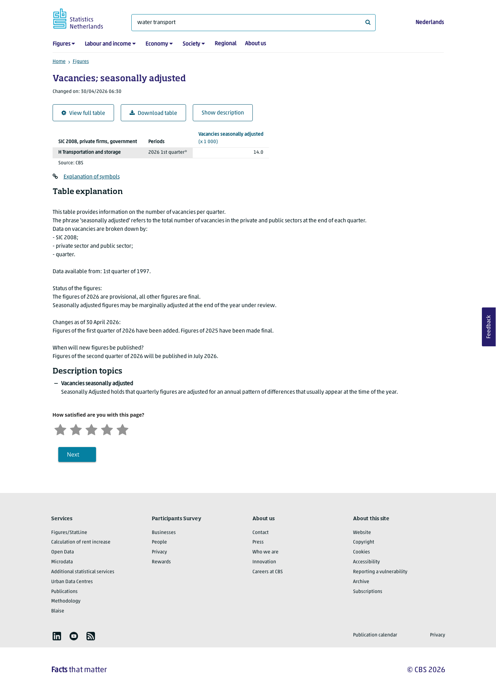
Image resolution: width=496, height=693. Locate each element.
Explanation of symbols (92, 177)
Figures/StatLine (69, 532)
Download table (153, 113)
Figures (61, 44)
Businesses (164, 532)
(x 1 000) (230, 137)
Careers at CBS (267, 572)
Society (191, 44)
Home (59, 61)
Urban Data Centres (72, 582)
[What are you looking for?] (253, 22)
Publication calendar (375, 635)
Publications (64, 591)
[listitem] (56, 636)
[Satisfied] (107, 429)
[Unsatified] (76, 429)
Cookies (361, 552)
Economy (156, 44)
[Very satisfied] (122, 429)
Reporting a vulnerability (380, 572)
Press (258, 542)
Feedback (489, 327)
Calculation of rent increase (80, 542)
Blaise (57, 611)
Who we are (265, 552)
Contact (260, 532)
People (159, 542)
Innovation (264, 562)
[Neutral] (91, 429)
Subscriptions (367, 591)
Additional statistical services (82, 572)
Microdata (62, 562)
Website (362, 532)
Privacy (159, 552)
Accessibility (366, 562)
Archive (361, 582)
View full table (83, 113)
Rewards (161, 562)
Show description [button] (223, 113)
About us (255, 44)
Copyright (363, 542)
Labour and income (108, 44)
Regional (226, 44)
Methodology (65, 601)
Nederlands (430, 22)
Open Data (62, 552)
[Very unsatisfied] (60, 429)
